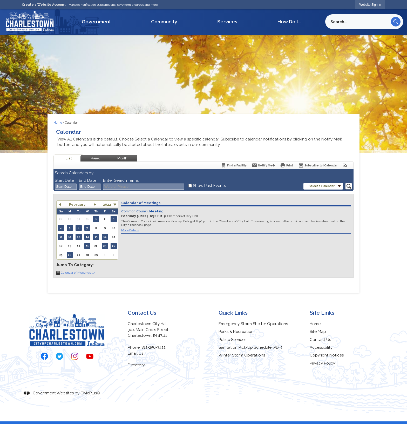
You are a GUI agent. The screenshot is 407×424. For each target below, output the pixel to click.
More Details (130, 230)
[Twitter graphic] (59, 356)
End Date (87, 180)
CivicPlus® (90, 393)
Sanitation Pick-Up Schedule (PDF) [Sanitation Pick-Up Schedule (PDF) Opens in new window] (250, 347)
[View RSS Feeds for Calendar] (345, 165)
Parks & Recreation (236, 331)
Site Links (322, 312)
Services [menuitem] (227, 21)
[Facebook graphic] (44, 356)
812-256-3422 (153, 347)
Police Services (232, 339)
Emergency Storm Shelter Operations (253, 323)
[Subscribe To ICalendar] (317, 165)
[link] (370, 4)
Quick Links (233, 312)
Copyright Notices (327, 355)
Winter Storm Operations (242, 355)
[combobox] (66, 187)
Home (57, 122)
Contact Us (320, 339)
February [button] (77, 204)
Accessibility (321, 347)
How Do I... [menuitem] (289, 21)
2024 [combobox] (107, 204)
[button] (396, 21)
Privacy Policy (322, 363)
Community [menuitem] (164, 21)
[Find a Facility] (234, 165)
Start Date (64, 180)
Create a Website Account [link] (44, 4)
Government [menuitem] (96, 21)
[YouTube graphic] (89, 356)
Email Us (135, 353)
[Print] (286, 165)
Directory (136, 365)
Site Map (318, 331)
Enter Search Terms (121, 180)
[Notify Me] (263, 165)
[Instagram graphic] (74, 356)
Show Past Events (209, 185)
